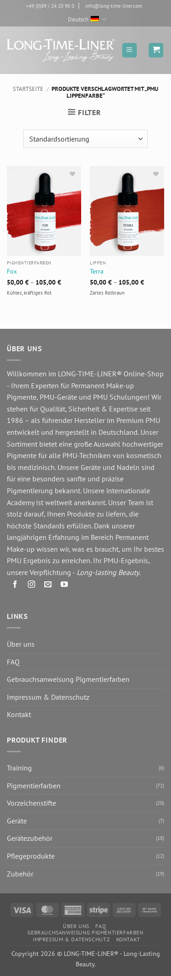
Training (19, 767)
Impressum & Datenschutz (48, 697)
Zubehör (20, 873)
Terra (97, 271)
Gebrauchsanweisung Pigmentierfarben (68, 679)
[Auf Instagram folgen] (31, 586)
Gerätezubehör (29, 838)
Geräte (17, 820)
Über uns (21, 644)
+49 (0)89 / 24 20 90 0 (50, 6)
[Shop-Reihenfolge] (85, 139)
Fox (12, 271)
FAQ (13, 661)
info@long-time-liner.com (113, 6)
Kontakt (19, 714)
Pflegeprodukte (31, 855)
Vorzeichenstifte (31, 802)
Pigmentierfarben (34, 785)
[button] (129, 50)
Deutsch (87, 19)
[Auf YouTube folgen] (64, 586)
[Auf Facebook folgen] (15, 586)
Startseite (28, 89)
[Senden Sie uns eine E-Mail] (48, 586)
